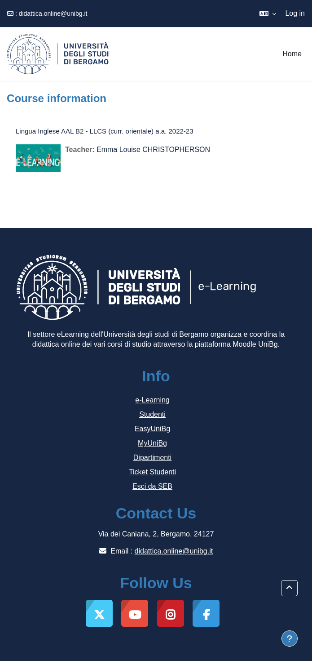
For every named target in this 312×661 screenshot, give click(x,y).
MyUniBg (152, 443)
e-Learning (152, 400)
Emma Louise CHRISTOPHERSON (153, 149)
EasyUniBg (152, 429)
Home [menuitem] (292, 54)
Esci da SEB (152, 486)
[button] (267, 13)
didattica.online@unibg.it (53, 13)
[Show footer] (289, 638)
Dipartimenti (152, 457)
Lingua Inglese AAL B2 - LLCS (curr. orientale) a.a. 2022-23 (104, 131)
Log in (295, 13)
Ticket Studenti (152, 472)
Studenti (152, 414)
